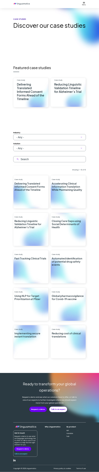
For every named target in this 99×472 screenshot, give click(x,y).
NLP (68, 430)
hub (68, 436)
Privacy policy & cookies (62, 468)
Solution (16, 143)
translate (70, 433)
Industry (16, 132)
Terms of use (81, 468)
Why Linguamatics (52, 427)
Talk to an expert (58, 409)
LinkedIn (14, 461)
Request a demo (38, 409)
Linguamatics (21, 4)
